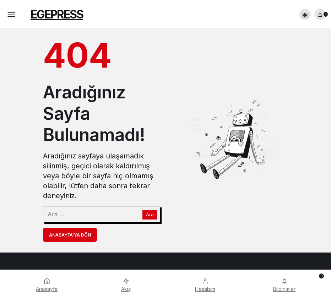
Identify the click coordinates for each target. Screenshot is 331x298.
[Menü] (11, 14)
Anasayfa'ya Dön (70, 235)
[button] (305, 14)
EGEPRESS (57, 14)
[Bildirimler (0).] (320, 14)
